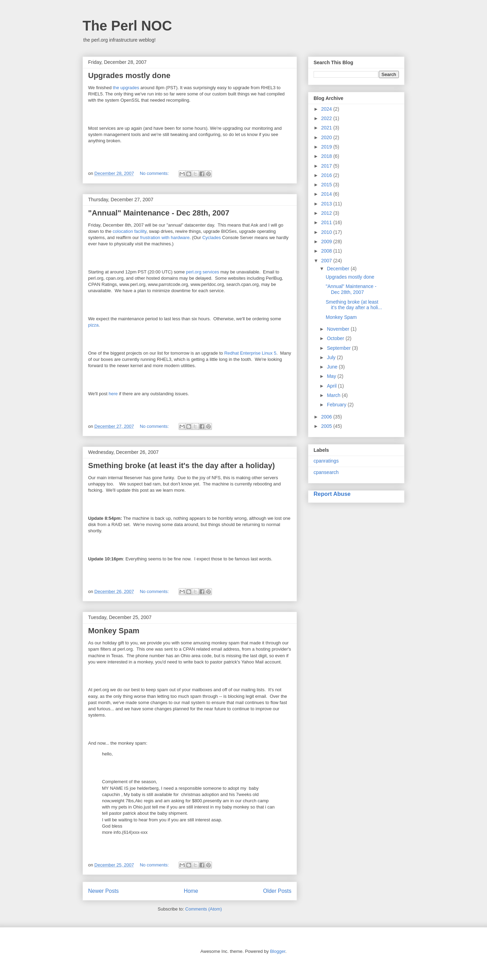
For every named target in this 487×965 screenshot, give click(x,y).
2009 (327, 241)
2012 (327, 213)
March (334, 395)
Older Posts (277, 891)
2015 (327, 184)
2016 (327, 175)
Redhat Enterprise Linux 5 (250, 353)
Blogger (277, 951)
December (338, 268)
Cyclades (211, 237)
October (336, 338)
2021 (327, 127)
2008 (327, 251)
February (337, 404)
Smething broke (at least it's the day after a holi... (354, 305)
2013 (327, 203)
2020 (327, 137)
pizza (93, 325)
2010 (327, 232)
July (332, 357)
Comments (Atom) (203, 909)
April (332, 386)
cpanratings (326, 461)
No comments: (155, 173)
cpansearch (326, 472)
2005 (327, 426)
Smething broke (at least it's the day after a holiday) (181, 465)
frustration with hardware (164, 237)
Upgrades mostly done (129, 75)
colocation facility (129, 231)
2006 (327, 417)
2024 (327, 109)
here (113, 393)
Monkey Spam (113, 630)
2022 (327, 118)
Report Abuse (332, 494)
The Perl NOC (127, 25)
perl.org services (202, 271)
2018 (327, 156)
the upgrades (126, 87)
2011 (327, 222)
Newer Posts (103, 891)
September (339, 348)
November (338, 329)
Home (191, 891)
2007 (327, 260)
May (332, 376)
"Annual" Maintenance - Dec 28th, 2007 (158, 213)
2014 (327, 194)
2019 (327, 147)
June (333, 367)
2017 (327, 166)
